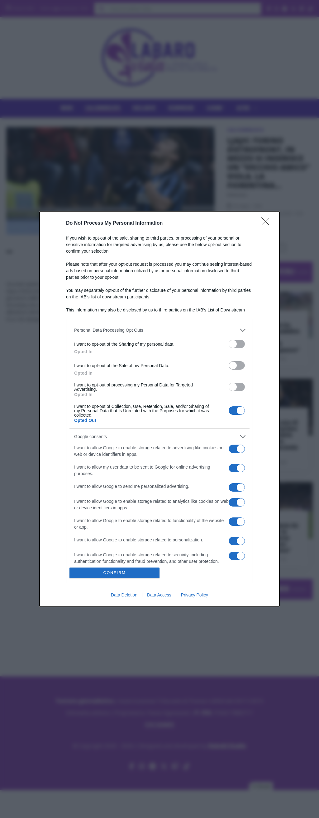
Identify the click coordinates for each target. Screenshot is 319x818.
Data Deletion (124, 594)
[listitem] (159, 330)
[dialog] (159, 409)
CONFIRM (114, 573)
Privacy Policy (194, 594)
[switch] (237, 344)
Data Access (159, 594)
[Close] (267, 223)
